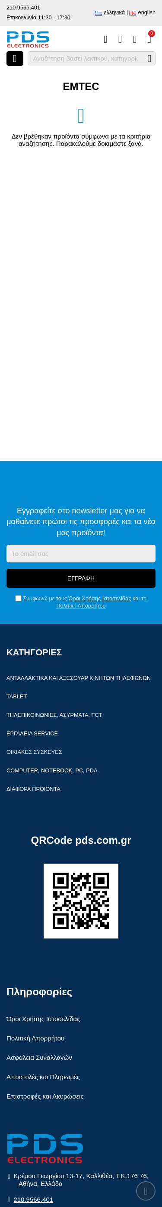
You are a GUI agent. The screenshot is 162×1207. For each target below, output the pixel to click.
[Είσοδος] (134, 39)
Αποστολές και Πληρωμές (43, 1076)
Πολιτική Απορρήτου (80, 605)
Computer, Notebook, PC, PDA (51, 770)
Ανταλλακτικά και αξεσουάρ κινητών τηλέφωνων (78, 678)
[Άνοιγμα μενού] (14, 58)
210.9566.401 (23, 7)
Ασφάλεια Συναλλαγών (39, 1057)
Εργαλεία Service (32, 733)
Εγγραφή (81, 578)
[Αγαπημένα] (120, 39)
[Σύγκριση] (105, 39)
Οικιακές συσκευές (34, 752)
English (147, 12)
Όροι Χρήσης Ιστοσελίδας (100, 598)
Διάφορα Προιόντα (33, 789)
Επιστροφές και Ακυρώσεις (45, 1096)
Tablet (16, 696)
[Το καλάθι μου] (149, 39)
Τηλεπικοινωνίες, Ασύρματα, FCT (54, 715)
